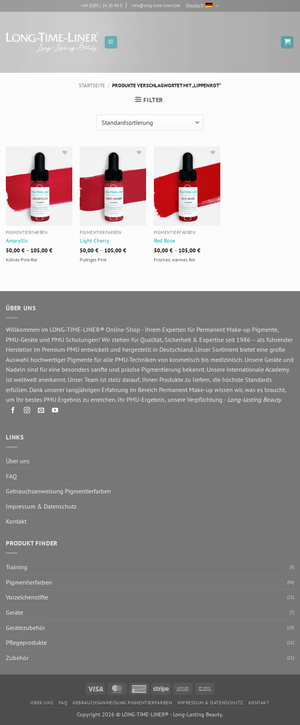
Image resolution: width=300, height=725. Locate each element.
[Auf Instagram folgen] (27, 411)
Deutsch (202, 6)
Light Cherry (94, 240)
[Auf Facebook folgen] (13, 411)
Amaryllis (17, 240)
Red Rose (164, 240)
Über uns (18, 461)
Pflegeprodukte (26, 642)
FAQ (11, 476)
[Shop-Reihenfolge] (149, 122)
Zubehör (17, 658)
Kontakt (16, 521)
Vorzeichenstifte (27, 597)
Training (16, 567)
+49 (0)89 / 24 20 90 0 (101, 5)
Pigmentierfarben (29, 582)
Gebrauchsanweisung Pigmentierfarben (58, 491)
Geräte (14, 612)
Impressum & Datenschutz (41, 506)
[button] (111, 42)
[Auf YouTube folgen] (55, 411)
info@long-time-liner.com (156, 5)
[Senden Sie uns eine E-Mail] (41, 411)
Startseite (92, 85)
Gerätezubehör (25, 627)
